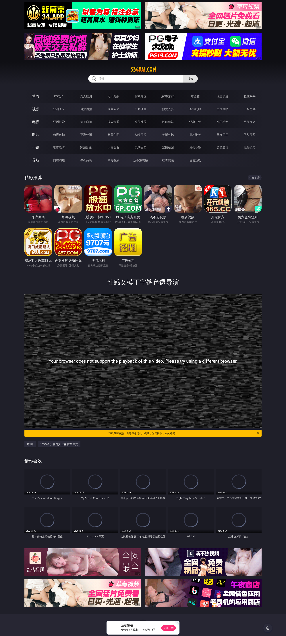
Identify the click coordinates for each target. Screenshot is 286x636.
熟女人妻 (168, 109)
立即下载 (168, 628)
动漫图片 (140, 135)
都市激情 (59, 147)
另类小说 (195, 147)
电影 (35, 121)
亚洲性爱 (59, 122)
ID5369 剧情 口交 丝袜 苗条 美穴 (59, 444)
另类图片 (250, 135)
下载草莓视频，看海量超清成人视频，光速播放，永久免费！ (184, 433)
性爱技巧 (250, 147)
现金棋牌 (222, 96)
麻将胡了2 (168, 96)
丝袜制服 (195, 109)
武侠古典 (140, 147)
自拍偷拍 (86, 109)
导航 (35, 160)
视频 (35, 108)
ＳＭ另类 (250, 109)
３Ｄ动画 (140, 109)
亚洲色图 (86, 135)
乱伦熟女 (222, 122)
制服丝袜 (168, 122)
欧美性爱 (140, 122)
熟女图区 (222, 135)
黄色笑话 (222, 147)
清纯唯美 (195, 135)
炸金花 (195, 96)
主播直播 (222, 109)
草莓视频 (113, 160)
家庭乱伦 (86, 147)
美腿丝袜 (168, 135)
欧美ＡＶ (113, 109)
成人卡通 (113, 122)
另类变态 (250, 122)
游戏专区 (140, 96)
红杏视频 (168, 160)
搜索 (190, 79)
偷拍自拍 (86, 122)
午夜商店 (86, 160)
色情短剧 (195, 160)
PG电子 (59, 96)
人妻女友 (113, 147)
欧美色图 (113, 135)
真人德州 (86, 96)
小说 (35, 147)
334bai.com (143, 69)
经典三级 (195, 122)
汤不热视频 (140, 160)
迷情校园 (168, 147)
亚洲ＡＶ (59, 109)
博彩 (35, 96)
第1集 (30, 444)
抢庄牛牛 (250, 96)
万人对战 (113, 96)
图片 (35, 134)
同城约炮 (59, 160)
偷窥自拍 (59, 135)
